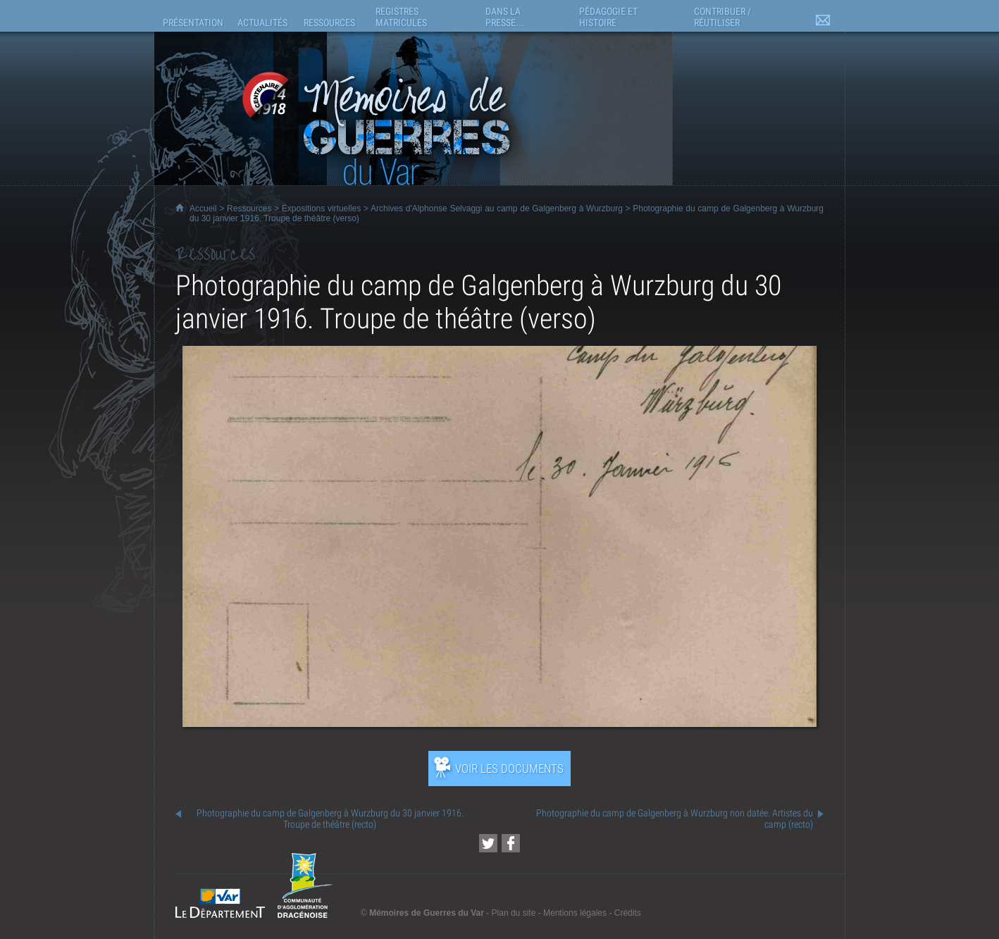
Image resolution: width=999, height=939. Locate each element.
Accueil (203, 208)
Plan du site (514, 913)
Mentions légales (575, 913)
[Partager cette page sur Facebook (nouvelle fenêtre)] (511, 843)
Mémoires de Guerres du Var (426, 913)
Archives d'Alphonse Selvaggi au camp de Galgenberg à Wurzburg (497, 208)
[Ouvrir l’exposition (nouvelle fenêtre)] (499, 723)
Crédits (627, 913)
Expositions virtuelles (321, 208)
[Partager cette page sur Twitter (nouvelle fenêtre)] (488, 843)
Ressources (249, 208)
